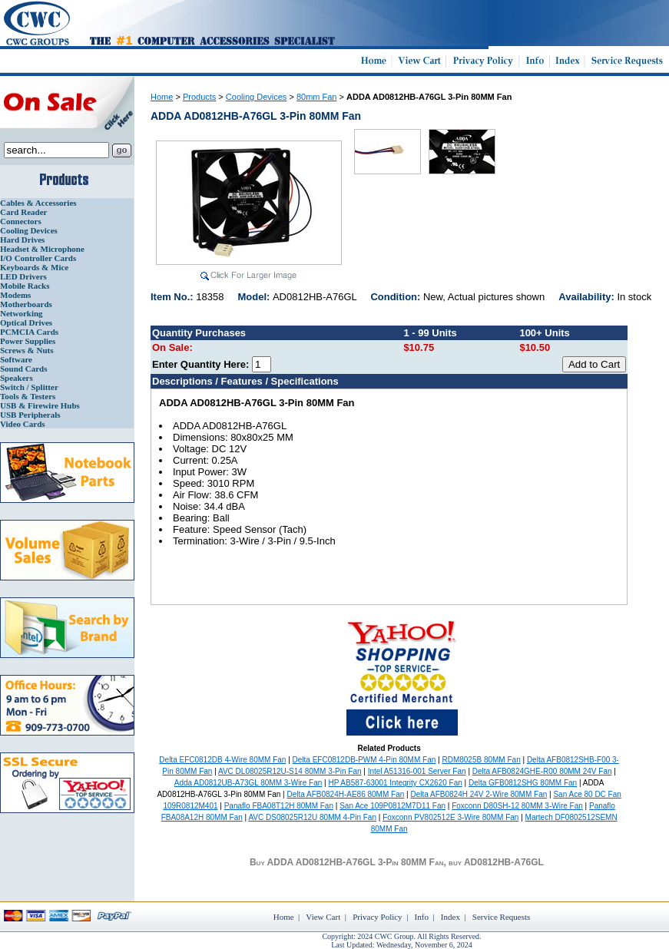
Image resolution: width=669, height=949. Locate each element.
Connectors (20, 221)
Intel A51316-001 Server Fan (417, 771)
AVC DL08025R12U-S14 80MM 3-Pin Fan (290, 771)
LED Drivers (23, 276)
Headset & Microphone (42, 248)
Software (16, 359)
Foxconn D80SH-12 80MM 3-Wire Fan (517, 806)
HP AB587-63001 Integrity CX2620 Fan (395, 783)
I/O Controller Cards (38, 258)
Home (162, 96)
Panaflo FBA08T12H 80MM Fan (278, 806)
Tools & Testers (27, 396)
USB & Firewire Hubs (40, 405)
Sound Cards (23, 368)
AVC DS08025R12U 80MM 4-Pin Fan (312, 817)
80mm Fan (316, 96)
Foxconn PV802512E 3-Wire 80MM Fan (450, 817)
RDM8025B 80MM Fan (481, 760)
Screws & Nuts (26, 350)
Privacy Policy (377, 916)
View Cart (323, 916)
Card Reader (23, 212)
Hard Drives (22, 239)
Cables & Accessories (38, 202)
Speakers (16, 377)
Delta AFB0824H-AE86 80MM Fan (345, 794)
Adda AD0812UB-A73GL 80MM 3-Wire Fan (248, 783)
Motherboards (26, 304)
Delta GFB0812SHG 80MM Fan (523, 783)
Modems (15, 294)
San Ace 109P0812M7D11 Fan (392, 806)
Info (422, 916)
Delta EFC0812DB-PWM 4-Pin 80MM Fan (364, 760)
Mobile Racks (24, 285)
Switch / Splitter (29, 387)
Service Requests (501, 916)
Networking (21, 313)
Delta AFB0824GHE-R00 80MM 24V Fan (542, 771)
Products (199, 96)
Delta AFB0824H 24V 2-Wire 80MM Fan (478, 794)
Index (450, 916)
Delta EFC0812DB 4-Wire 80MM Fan (222, 760)
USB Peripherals (30, 414)
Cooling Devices (29, 230)
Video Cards (22, 423)
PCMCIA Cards (29, 331)
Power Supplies (27, 341)
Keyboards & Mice (34, 267)
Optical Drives (26, 322)
